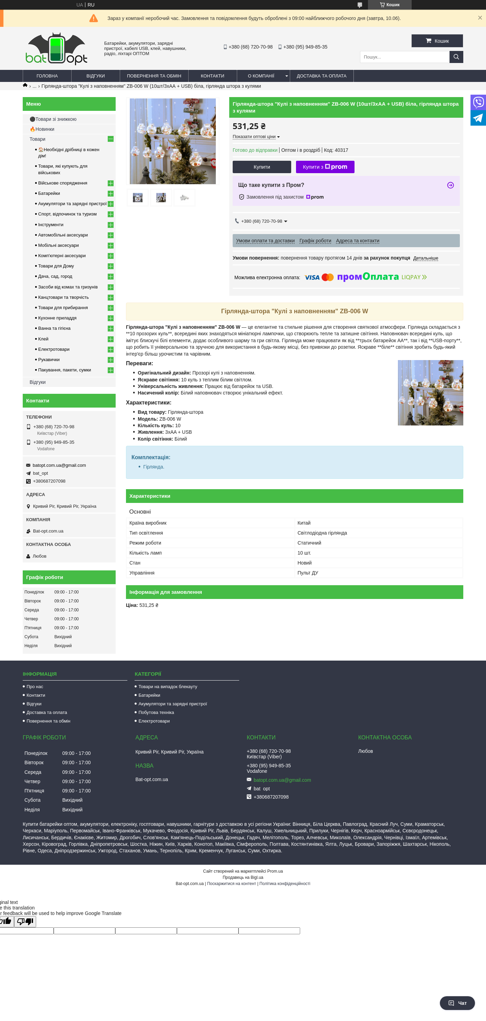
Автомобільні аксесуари (63, 235)
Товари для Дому (56, 266)
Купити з (325, 167)
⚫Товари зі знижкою (53, 119)
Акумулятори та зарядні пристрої (72, 203)
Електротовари (54, 349)
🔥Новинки (42, 129)
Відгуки (95, 75)
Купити (262, 167)
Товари (37, 139)
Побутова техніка (156, 712)
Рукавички (49, 359)
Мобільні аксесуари (58, 245)
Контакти (212, 75)
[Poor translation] (25, 921)
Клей (43, 338)
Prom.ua (275, 871)
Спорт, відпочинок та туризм (67, 214)
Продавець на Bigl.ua (243, 877)
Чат (457, 1003)
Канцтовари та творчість (63, 297)
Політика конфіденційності (285, 883)
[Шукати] (456, 57)
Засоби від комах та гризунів (68, 287)
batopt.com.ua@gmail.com (59, 465)
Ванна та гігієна (54, 328)
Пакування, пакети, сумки (64, 369)
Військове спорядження (62, 183)
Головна (47, 75)
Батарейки (49, 193)
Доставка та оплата (322, 75)
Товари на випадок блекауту (167, 686)
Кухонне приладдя (57, 317)
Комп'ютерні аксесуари (62, 255)
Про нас (35, 686)
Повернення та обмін (154, 75)
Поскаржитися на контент (231, 883)
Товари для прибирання (63, 307)
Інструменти (50, 224)
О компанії (261, 75)
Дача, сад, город (55, 276)
